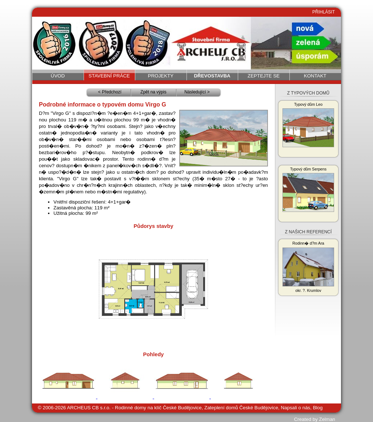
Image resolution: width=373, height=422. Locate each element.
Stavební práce (109, 76)
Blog (318, 407)
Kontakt (315, 76)
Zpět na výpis (153, 92)
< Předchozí (109, 92)
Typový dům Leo (308, 124)
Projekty (160, 76)
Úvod (58, 76)
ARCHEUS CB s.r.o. (89, 407)
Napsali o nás (295, 407)
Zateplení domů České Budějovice (241, 407)
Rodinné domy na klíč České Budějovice (158, 407)
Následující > (197, 92)
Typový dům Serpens (308, 189)
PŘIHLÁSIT (323, 12)
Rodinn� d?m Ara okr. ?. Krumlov (308, 267)
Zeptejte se (264, 76)
